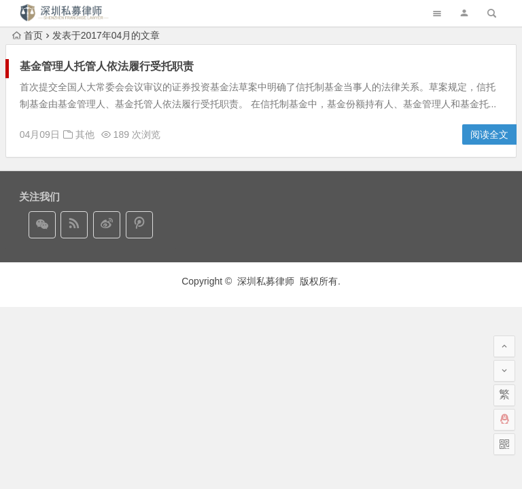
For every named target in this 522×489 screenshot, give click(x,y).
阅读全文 (489, 134)
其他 (84, 134)
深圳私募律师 (267, 281)
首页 (27, 35)
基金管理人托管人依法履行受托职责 (107, 66)
